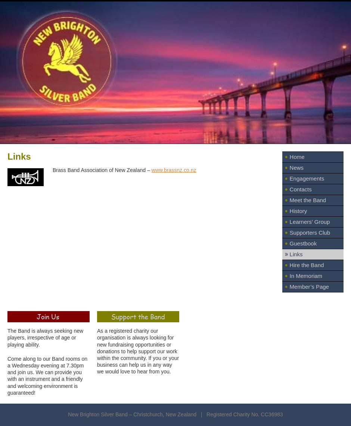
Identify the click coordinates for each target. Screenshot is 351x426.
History (298, 211)
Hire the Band (307, 265)
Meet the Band (308, 200)
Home (297, 157)
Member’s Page (309, 287)
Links (296, 254)
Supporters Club (310, 232)
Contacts (301, 189)
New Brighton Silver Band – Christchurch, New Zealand (133, 414)
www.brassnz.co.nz (174, 170)
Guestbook (303, 243)
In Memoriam (306, 276)
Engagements (307, 178)
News (297, 168)
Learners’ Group (310, 222)
